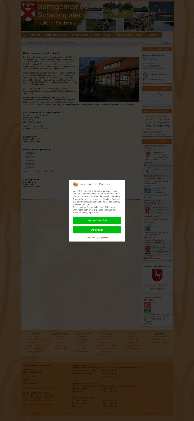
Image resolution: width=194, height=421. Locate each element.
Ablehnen (97, 229)
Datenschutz (91, 237)
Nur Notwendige (97, 220)
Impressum (104, 237)
